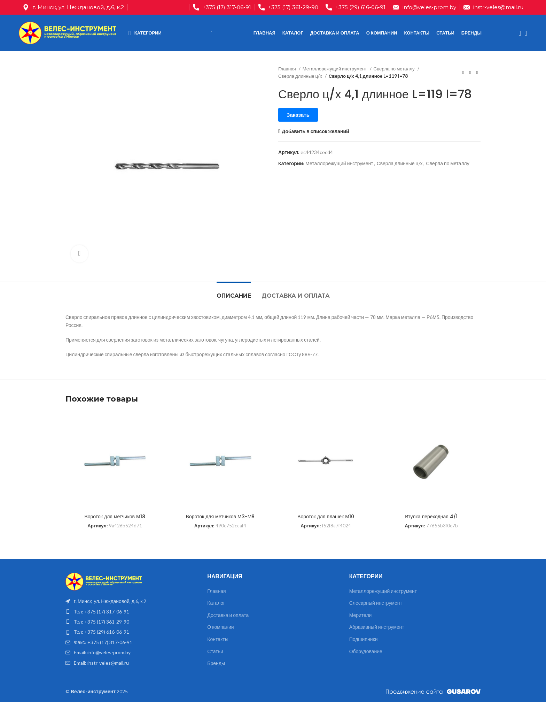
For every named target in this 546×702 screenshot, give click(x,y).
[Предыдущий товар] (463, 72)
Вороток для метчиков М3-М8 (220, 516)
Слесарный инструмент (375, 603)
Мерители (360, 615)
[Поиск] (517, 33)
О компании (220, 627)
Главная (287, 68)
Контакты (217, 639)
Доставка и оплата (228, 615)
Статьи (215, 651)
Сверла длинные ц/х (300, 76)
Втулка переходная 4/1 (431, 516)
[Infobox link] (222, 7)
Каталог (216, 603)
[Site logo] (67, 32)
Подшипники (363, 639)
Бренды (216, 663)
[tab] (234, 292)
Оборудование (365, 651)
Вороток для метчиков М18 (114, 516)
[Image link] (103, 581)
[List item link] (131, 612)
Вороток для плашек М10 (325, 516)
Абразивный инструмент (376, 627)
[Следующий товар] (477, 72)
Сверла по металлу (395, 68)
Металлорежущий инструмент (335, 68)
